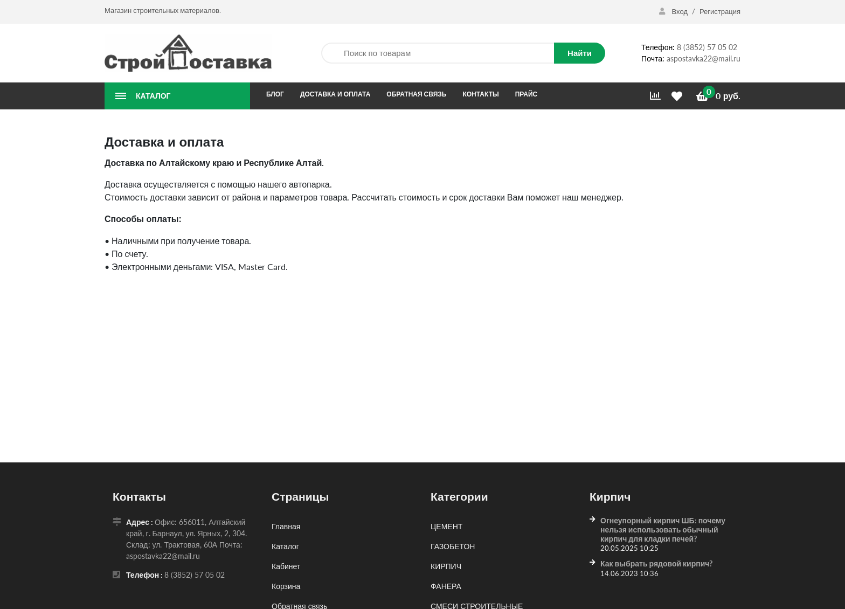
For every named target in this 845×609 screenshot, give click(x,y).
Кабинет (286, 566)
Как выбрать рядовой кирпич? (656, 563)
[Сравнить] (655, 96)
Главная (286, 526)
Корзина (286, 586)
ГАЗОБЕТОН (453, 546)
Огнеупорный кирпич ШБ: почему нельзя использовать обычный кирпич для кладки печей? (662, 529)
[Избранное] (678, 96)
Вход (674, 11)
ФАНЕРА (446, 586)
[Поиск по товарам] (438, 53)
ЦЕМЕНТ (446, 526)
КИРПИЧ (446, 566)
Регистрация (719, 11)
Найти (579, 53)
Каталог (285, 546)
